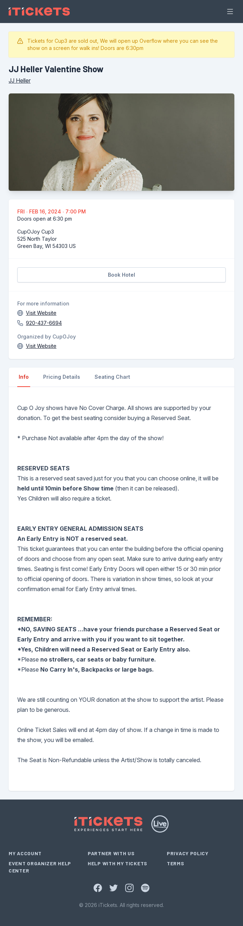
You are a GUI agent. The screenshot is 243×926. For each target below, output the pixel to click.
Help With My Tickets (117, 863)
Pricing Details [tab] (61, 377)
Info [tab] (24, 377)
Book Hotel (121, 275)
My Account (25, 853)
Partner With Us (111, 853)
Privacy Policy (187, 853)
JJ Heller (20, 80)
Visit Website (41, 313)
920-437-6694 (44, 323)
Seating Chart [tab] (112, 377)
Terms (175, 863)
